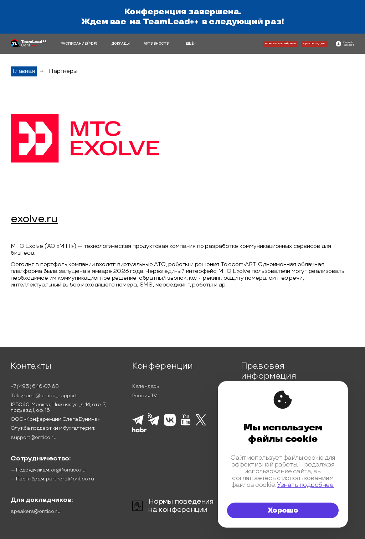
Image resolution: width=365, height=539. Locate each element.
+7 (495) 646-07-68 (34, 386)
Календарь (145, 386)
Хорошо (283, 510)
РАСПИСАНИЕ (73, 44)
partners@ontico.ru (70, 478)
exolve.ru (34, 219)
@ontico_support (56, 395)
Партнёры (63, 71)
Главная (23, 71)
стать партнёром (280, 43)
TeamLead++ (171, 22)
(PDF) (92, 44)
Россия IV (144, 395)
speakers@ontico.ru (35, 511)
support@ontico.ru (34, 437)
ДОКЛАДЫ (120, 44)
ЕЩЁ (190, 44)
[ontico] (345, 43)
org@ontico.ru (68, 470)
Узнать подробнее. (305, 485)
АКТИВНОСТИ (157, 44)
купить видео (314, 43)
